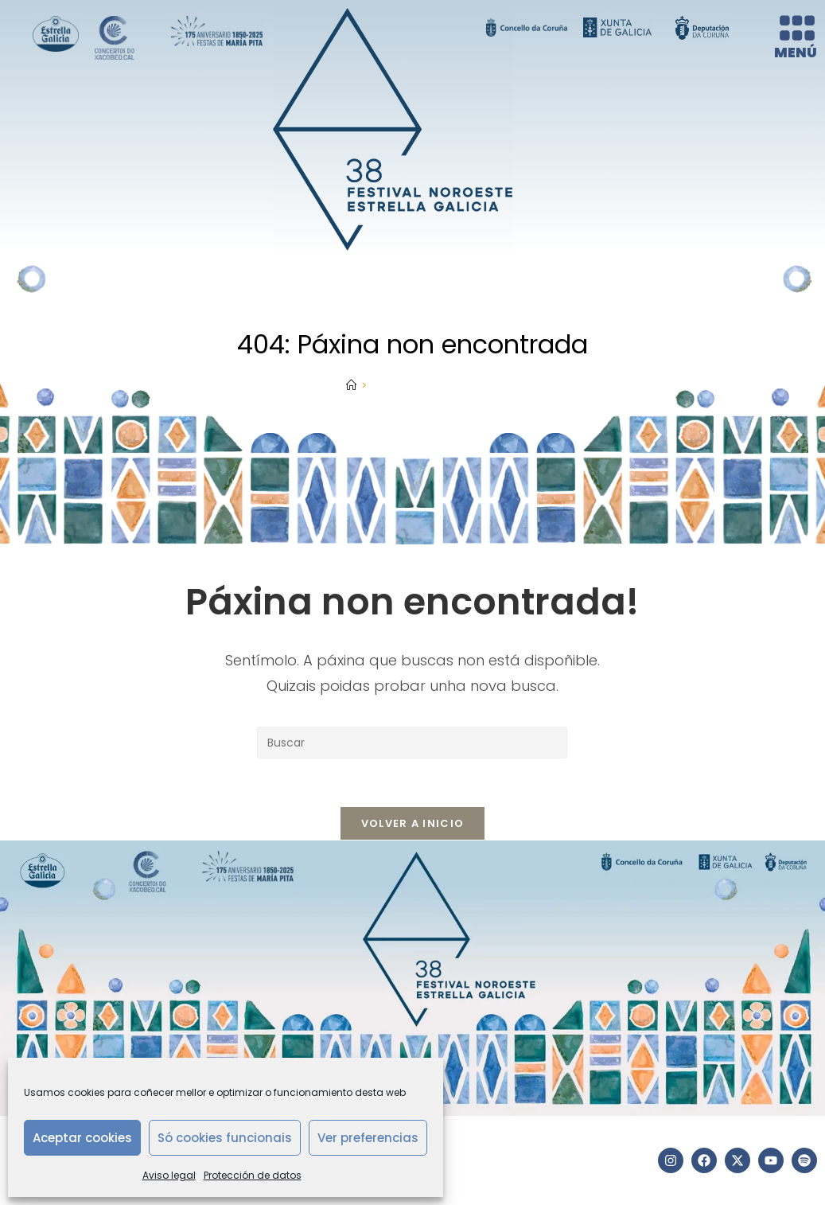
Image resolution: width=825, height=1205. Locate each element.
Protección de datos (253, 1175)
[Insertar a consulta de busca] (412, 742)
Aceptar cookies (82, 1137)
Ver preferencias (367, 1137)
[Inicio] (351, 385)
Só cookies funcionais (225, 1137)
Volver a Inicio (413, 823)
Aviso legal (169, 1175)
